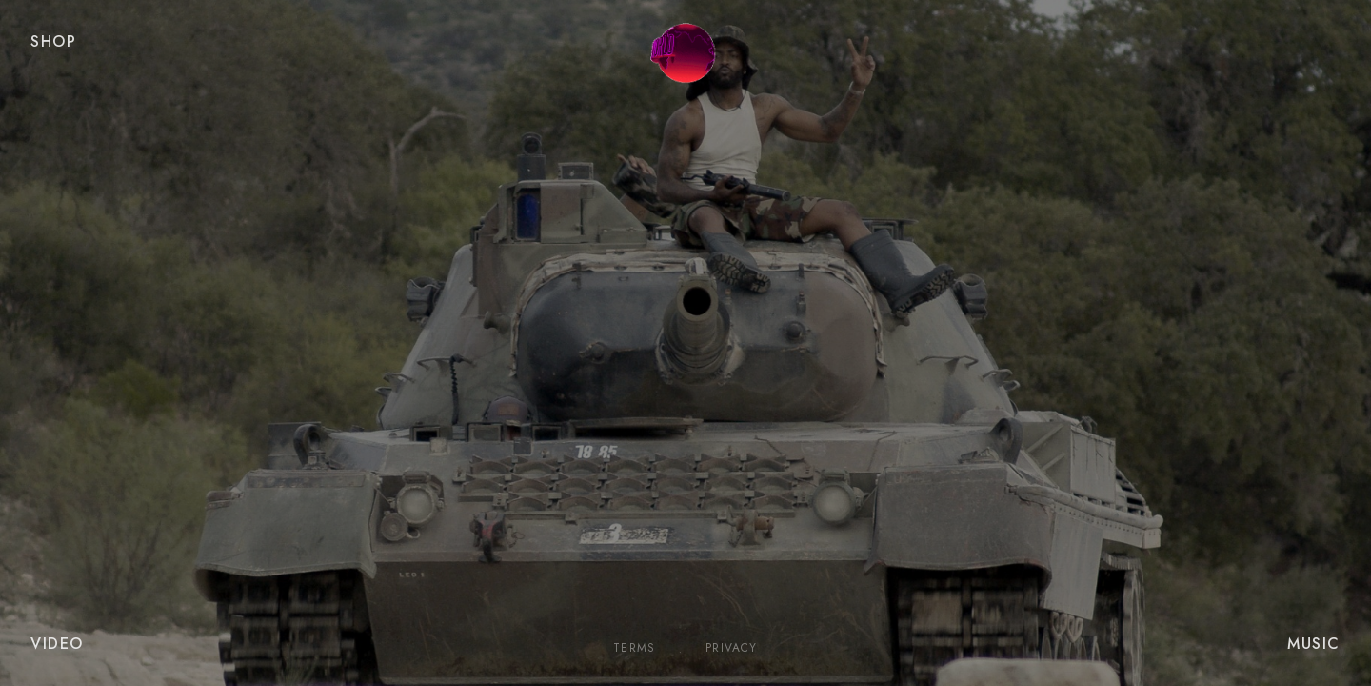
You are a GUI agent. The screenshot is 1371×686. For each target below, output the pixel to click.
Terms (634, 648)
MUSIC (1314, 644)
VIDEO (57, 644)
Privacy (731, 648)
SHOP (53, 41)
